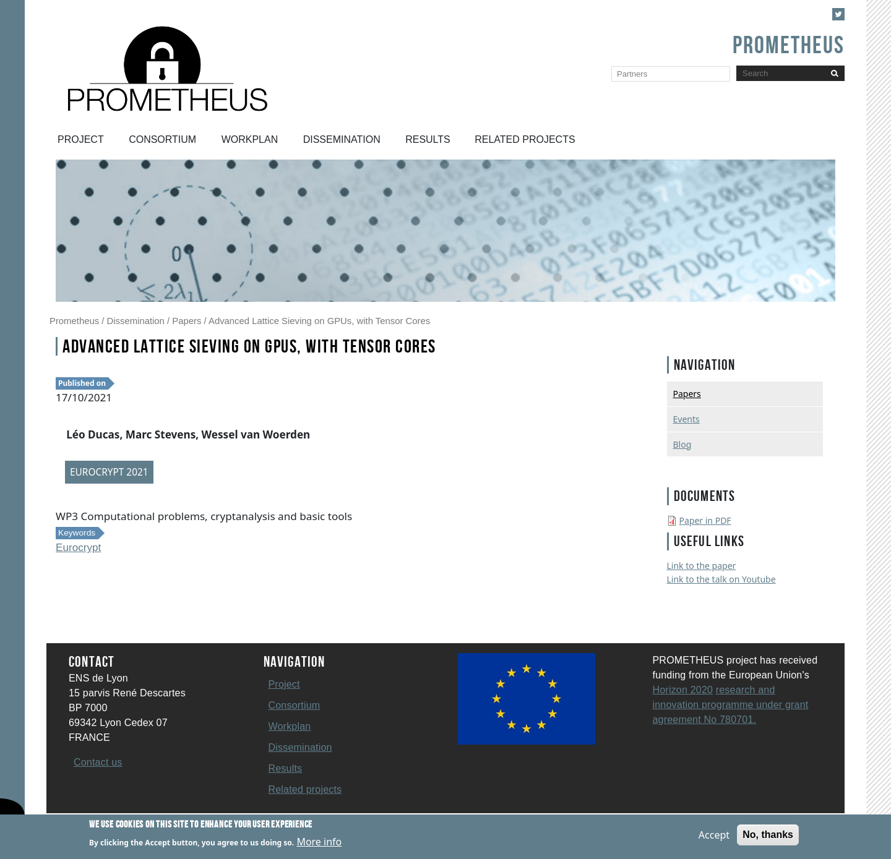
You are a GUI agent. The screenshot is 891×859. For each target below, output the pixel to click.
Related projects (525, 139)
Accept (714, 836)
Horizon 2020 (683, 690)
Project (81, 139)
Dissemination (342, 139)
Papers (186, 321)
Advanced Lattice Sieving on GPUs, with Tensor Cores (319, 321)
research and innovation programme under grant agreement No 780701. (731, 705)
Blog (682, 444)
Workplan (250, 139)
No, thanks (767, 836)
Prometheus (74, 321)
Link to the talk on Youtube (721, 579)
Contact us (98, 762)
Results (427, 139)
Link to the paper (701, 565)
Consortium (162, 139)
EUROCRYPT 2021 (109, 472)
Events (686, 419)
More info (319, 843)
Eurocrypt (78, 547)
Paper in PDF (705, 520)
